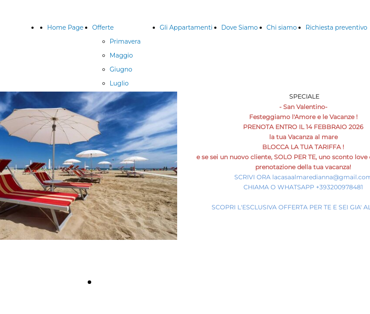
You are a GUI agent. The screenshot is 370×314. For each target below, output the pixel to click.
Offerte (102, 27)
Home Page (65, 27)
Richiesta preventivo (336, 27)
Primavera (125, 41)
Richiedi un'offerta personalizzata (184, 281)
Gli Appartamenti (186, 27)
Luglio (119, 83)
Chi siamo (282, 27)
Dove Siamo (239, 27)
